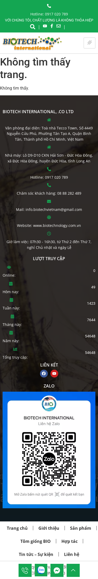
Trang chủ (17, 528)
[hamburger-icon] (89, 42)
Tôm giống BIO (35, 541)
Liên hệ (71, 554)
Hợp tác (69, 541)
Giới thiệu (48, 528)
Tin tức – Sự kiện (36, 554)
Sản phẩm (80, 528)
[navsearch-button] (32, 26)
